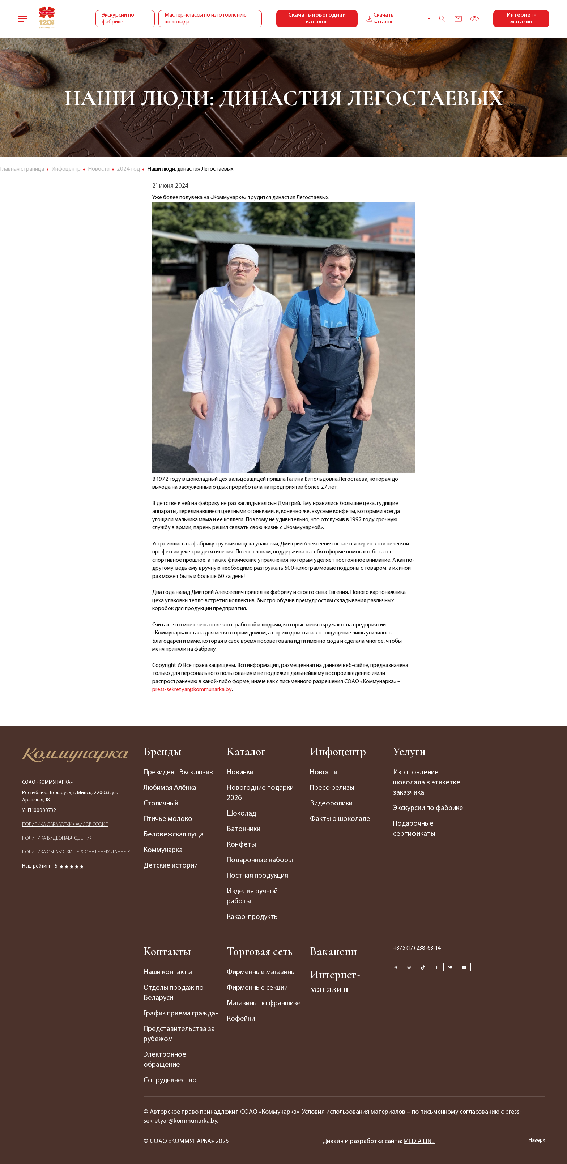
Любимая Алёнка (170, 788)
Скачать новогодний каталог (317, 18)
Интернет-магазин (521, 18)
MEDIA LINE (419, 1141)
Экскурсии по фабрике (118, 18)
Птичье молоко (168, 819)
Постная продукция (257, 876)
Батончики (243, 829)
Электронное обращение (165, 1060)
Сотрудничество (170, 1080)
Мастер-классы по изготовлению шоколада (206, 18)
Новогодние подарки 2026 (260, 793)
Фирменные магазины (261, 972)
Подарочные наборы (260, 860)
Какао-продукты (253, 917)
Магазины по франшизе (264, 1003)
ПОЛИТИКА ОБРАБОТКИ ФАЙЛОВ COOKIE (65, 824)
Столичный (161, 803)
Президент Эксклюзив (178, 772)
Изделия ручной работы (252, 896)
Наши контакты (168, 972)
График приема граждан (181, 1013)
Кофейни (241, 1019)
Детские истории (171, 865)
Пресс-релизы (332, 788)
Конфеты (241, 844)
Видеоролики (331, 803)
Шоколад (241, 813)
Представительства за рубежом (179, 1034)
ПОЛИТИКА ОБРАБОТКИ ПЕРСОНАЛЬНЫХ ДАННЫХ (76, 852)
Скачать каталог (379, 18)
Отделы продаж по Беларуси (174, 993)
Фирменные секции (257, 988)
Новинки (240, 772)
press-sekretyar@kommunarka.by (192, 690)
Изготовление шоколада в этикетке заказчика (426, 782)
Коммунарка (163, 850)
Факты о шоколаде (340, 819)
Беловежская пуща (174, 834)
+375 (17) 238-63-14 (417, 948)
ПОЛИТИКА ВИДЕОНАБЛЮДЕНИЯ (57, 838)
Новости (323, 772)
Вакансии (333, 951)
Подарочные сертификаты (414, 829)
